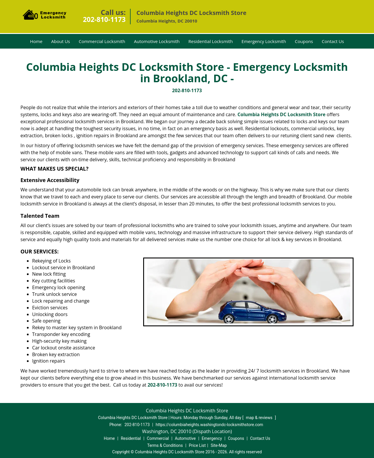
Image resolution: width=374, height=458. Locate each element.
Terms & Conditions (165, 445)
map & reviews (259, 417)
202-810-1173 (104, 19)
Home (36, 41)
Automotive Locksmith (157, 41)
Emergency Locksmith (264, 41)
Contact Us (333, 41)
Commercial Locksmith (102, 41)
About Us (60, 41)
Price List (197, 445)
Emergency (212, 438)
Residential (131, 438)
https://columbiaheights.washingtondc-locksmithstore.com (209, 424)
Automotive (185, 438)
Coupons (304, 41)
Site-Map (219, 445)
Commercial (158, 438)
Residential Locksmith (210, 41)
